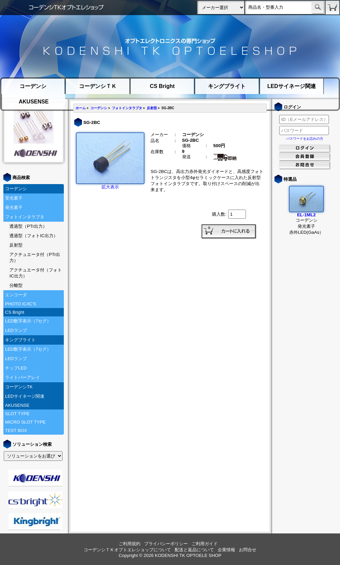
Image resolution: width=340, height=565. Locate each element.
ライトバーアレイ (22, 377)
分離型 (16, 285)
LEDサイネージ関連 (291, 86)
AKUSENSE (34, 101)
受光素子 (14, 198)
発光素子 (14, 207)
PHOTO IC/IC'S (20, 303)
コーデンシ (32, 86)
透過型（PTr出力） (28, 226)
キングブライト (227, 86)
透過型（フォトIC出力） (33, 235)
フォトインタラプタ (24, 216)
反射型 (16, 245)
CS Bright (162, 86)
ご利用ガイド (205, 543)
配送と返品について (194, 549)
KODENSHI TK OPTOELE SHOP (188, 555)
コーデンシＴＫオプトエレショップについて (127, 549)
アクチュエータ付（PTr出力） (34, 257)
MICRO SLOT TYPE (25, 422)
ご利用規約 (129, 543)
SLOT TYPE (17, 413)
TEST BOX (16, 430)
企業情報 (226, 549)
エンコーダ (16, 294)
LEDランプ (16, 330)
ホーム (81, 108)
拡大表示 (110, 184)
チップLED (16, 368)
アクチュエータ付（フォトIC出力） (35, 272)
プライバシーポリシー (166, 543)
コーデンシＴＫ (98, 86)
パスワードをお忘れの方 (304, 138)
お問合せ (247, 549)
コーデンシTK (19, 386)
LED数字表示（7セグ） (28, 320)
